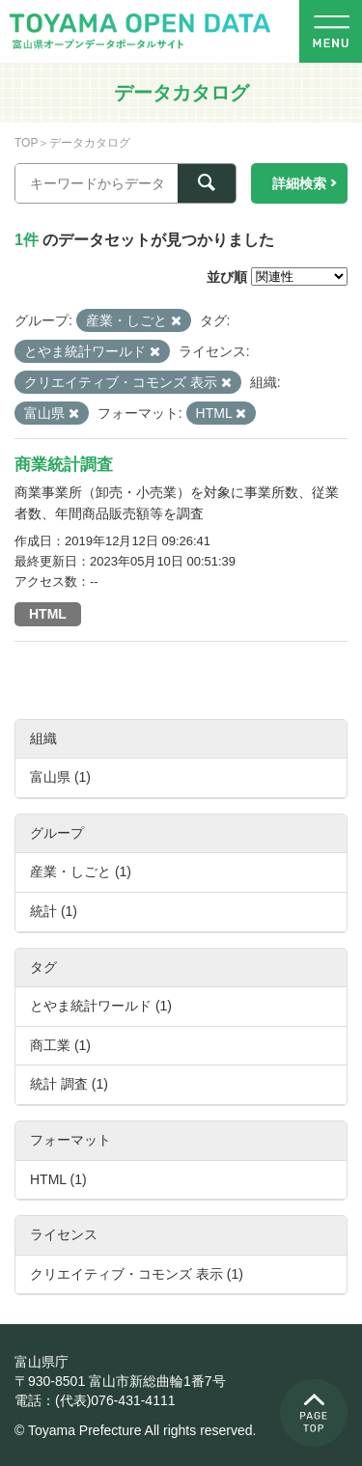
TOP (26, 143)
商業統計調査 (63, 465)
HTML (48, 614)
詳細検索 (299, 183)
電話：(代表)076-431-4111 (95, 1400)
